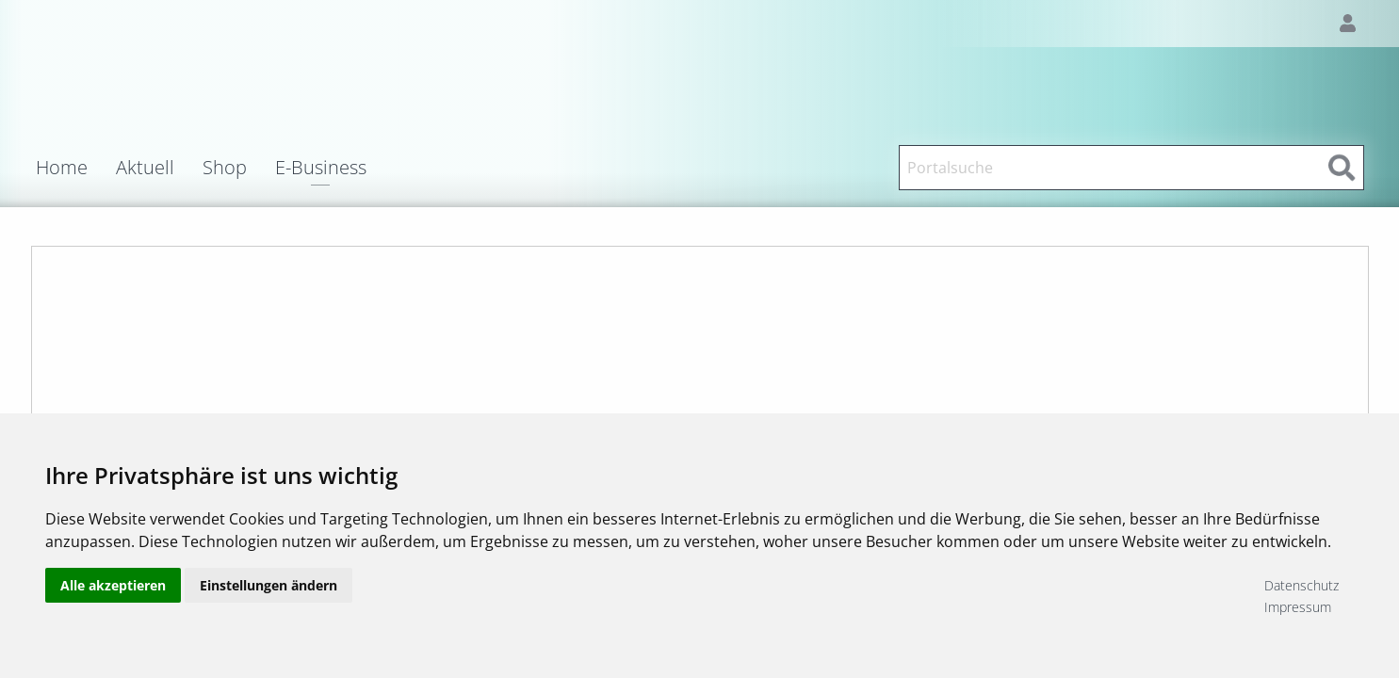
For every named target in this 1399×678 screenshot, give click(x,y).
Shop (225, 167)
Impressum (1297, 607)
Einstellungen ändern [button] (268, 596)
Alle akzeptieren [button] (113, 596)
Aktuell (145, 167)
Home (62, 167)
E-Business (320, 169)
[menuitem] (76, 167)
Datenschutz (1301, 585)
